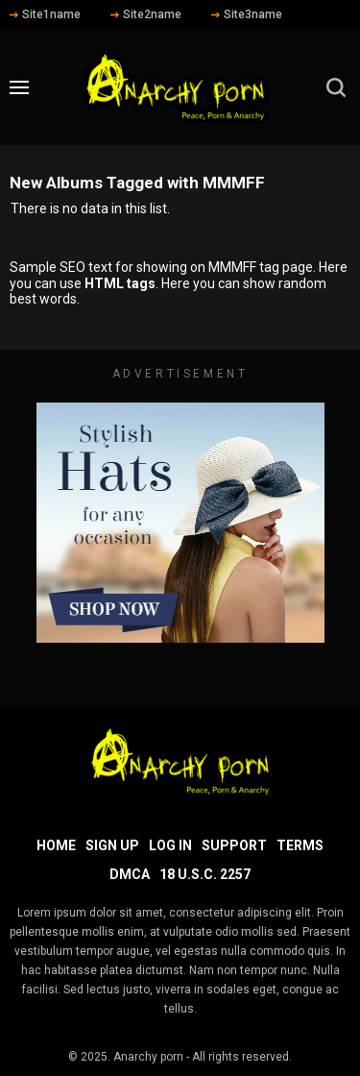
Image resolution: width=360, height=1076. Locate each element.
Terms (300, 845)
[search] (336, 87)
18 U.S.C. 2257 (205, 874)
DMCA (129, 874)
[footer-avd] (180, 523)
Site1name (45, 14)
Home (56, 845)
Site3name (246, 14)
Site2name (145, 14)
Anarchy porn (148, 1057)
